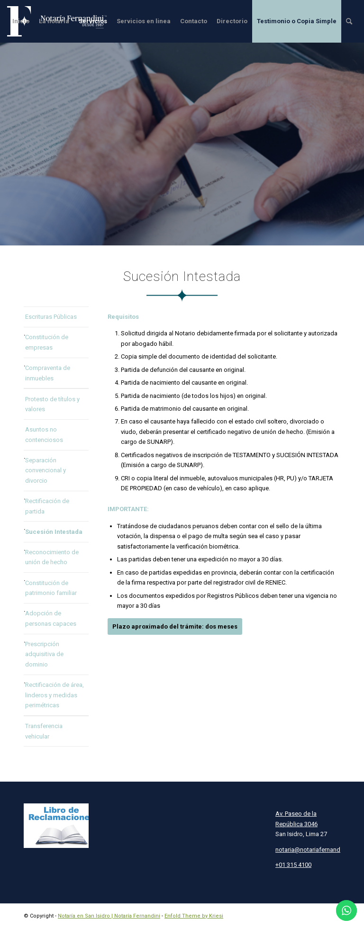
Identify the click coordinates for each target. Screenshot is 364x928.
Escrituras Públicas (51, 316)
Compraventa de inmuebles (47, 372)
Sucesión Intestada (53, 531)
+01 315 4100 (293, 864)
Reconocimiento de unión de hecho (52, 557)
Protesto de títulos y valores (52, 404)
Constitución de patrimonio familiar (51, 587)
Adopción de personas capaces (50, 618)
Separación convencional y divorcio (45, 470)
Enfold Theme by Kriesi (193, 916)
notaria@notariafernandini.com (317, 849)
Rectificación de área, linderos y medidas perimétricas (54, 695)
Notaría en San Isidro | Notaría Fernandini (109, 916)
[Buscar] (349, 21)
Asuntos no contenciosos (44, 434)
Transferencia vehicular (44, 730)
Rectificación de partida (47, 505)
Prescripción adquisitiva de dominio (44, 654)
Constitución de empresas (46, 342)
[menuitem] (21, 21)
